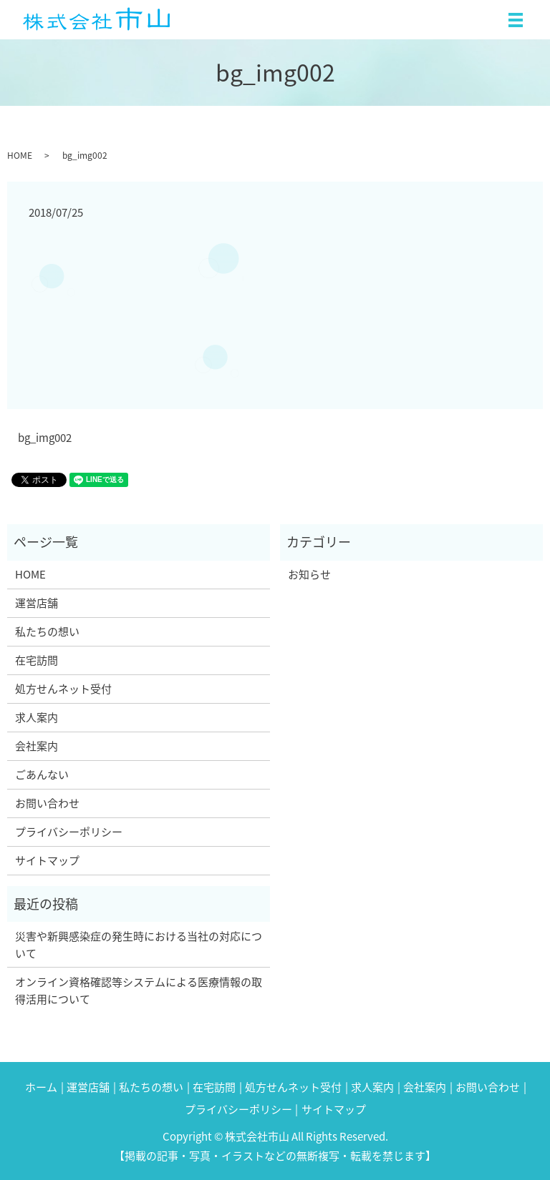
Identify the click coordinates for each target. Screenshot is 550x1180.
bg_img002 (45, 438)
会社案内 (36, 746)
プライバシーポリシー (68, 832)
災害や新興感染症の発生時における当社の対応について (138, 944)
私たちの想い (47, 631)
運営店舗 (36, 603)
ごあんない (42, 774)
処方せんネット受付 (63, 689)
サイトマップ (47, 860)
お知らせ (309, 574)
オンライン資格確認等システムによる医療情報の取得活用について (138, 990)
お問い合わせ (47, 803)
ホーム (41, 1087)
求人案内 (36, 717)
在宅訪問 (36, 660)
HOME (19, 155)
